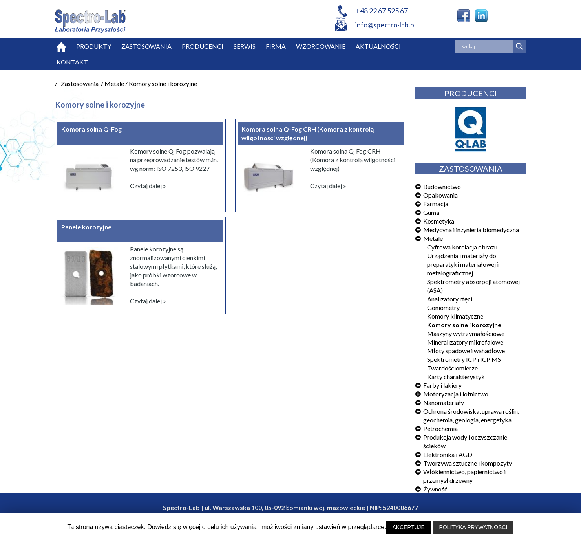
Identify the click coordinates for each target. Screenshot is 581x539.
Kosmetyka (438, 221)
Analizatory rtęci (449, 298)
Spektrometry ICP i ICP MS (464, 359)
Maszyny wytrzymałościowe (465, 333)
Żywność (435, 489)
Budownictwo (442, 186)
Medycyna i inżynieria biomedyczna (471, 229)
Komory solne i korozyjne (464, 324)
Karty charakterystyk (456, 376)
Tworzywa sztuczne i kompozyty (467, 463)
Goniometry (443, 307)
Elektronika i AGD (447, 454)
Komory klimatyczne (455, 316)
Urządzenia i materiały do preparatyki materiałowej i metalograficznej (463, 264)
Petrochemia (440, 428)
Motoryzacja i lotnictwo (455, 394)
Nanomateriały (443, 402)
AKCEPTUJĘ (408, 527)
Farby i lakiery (442, 385)
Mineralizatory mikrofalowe (465, 342)
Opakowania (440, 195)
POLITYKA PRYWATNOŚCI (473, 527)
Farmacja (435, 203)
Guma (431, 212)
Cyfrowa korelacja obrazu (462, 247)
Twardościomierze (452, 368)
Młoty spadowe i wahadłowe (466, 350)
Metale (433, 238)
